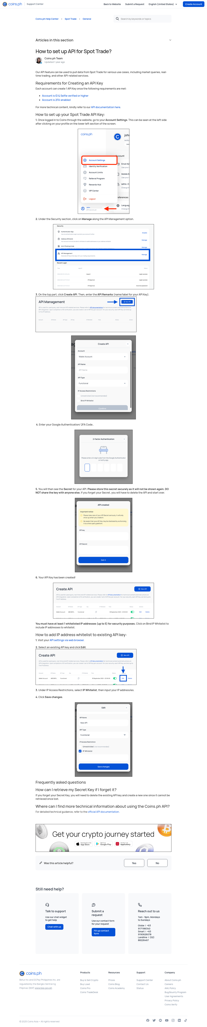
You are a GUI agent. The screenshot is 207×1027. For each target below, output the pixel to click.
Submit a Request (134, 4)
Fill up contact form (101, 932)
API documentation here (105, 107)
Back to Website (112, 4)
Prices (111, 980)
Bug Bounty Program (175, 992)
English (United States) (161, 4)
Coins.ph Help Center (47, 18)
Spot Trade (70, 18)
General (87, 18)
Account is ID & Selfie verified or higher (65, 95)
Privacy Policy (172, 1000)
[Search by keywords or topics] (142, 19)
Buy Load (85, 984)
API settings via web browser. (66, 640)
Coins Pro (85, 988)
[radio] (134, 863)
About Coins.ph (173, 980)
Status (140, 988)
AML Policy (170, 988)
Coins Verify (171, 1004)
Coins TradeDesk (89, 992)
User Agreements (174, 996)
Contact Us (142, 984)
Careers (169, 984)
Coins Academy (116, 988)
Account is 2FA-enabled (56, 100)
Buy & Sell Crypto (89, 980)
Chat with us (54, 926)
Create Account (193, 4)
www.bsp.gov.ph (43, 988)
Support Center (35, 3)
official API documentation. (104, 812)
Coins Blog (114, 984)
